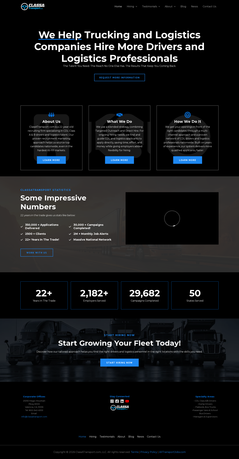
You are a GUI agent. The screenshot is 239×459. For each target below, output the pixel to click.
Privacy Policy (148, 452)
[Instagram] (112, 401)
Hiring (132, 6)
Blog (183, 6)
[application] (135, 6)
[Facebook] (117, 401)
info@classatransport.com (34, 416)
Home (118, 6)
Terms (134, 452)
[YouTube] (127, 401)
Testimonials (151, 6)
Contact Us (209, 6)
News (194, 6)
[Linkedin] (122, 401)
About (170, 6)
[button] (51, 160)
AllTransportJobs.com (172, 452)
